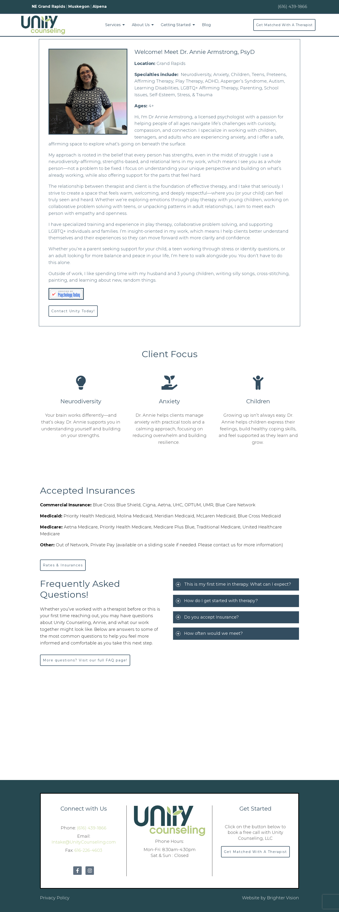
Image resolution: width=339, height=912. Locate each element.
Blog (206, 25)
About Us (140, 25)
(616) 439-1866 (91, 828)
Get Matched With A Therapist (284, 25)
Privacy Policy (54, 897)
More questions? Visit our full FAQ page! (85, 660)
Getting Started (176, 25)
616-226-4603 (88, 850)
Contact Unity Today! (73, 311)
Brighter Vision (283, 897)
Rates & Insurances (63, 565)
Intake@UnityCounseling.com (84, 842)
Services (113, 25)
